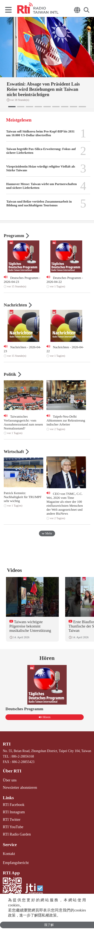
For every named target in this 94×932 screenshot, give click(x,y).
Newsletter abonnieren (20, 787)
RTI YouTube (13, 827)
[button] (12, 106)
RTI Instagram (14, 812)
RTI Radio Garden (17, 834)
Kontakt (9, 854)
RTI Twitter (11, 819)
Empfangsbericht (16, 863)
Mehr (47, 533)
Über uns (10, 780)
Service (10, 844)
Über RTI (12, 770)
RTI (7, 743)
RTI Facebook (13, 805)
